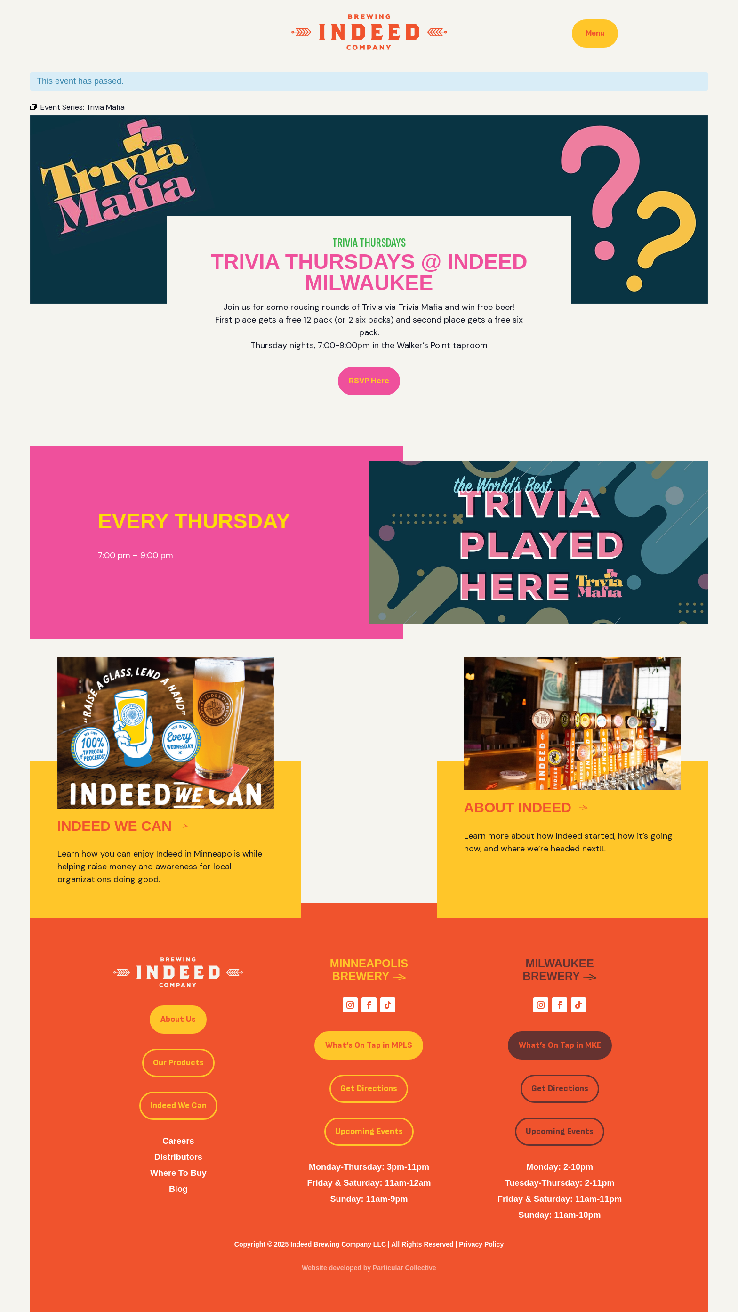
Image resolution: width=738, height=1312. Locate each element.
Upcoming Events (369, 1131)
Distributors (178, 1157)
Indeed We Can (178, 1105)
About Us (178, 1019)
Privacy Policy (481, 1244)
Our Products (178, 1063)
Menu (595, 33)
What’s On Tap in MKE (560, 1045)
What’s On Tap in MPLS (368, 1045)
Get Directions (368, 1088)
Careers (178, 1141)
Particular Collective (404, 1268)
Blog (178, 1189)
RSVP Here (369, 381)
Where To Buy (178, 1173)
